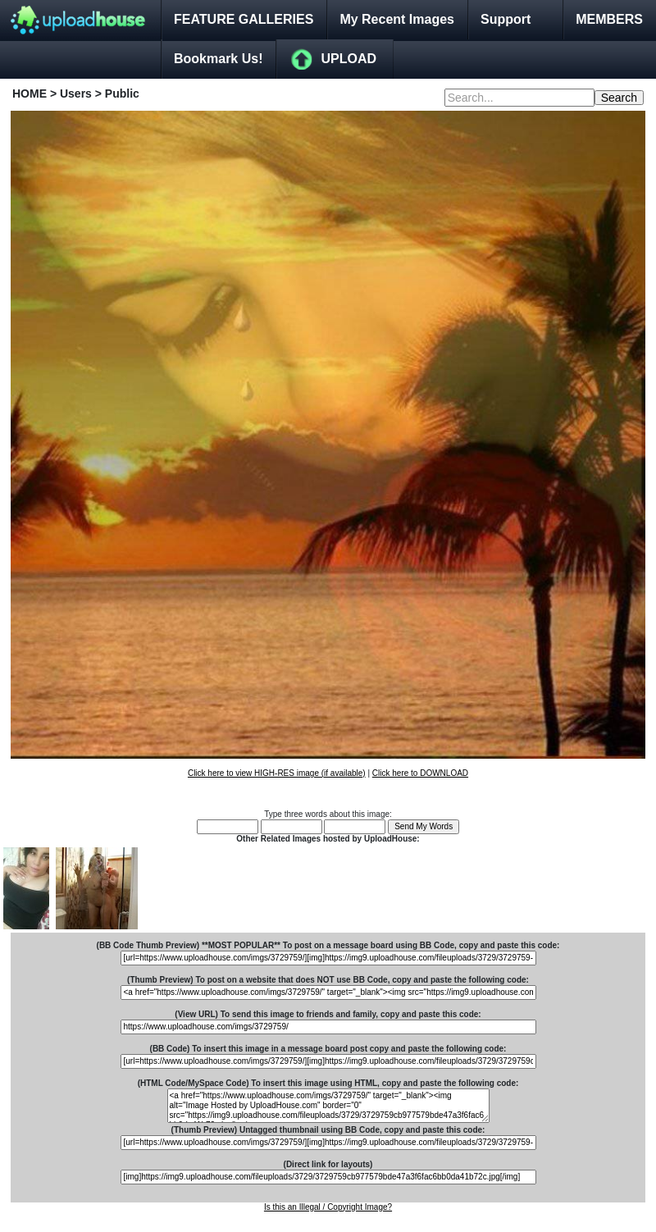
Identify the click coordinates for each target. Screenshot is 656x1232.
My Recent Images (396, 19)
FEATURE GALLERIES (243, 19)
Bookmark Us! (218, 59)
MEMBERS (609, 19)
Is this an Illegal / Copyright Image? (328, 1206)
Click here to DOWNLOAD (420, 773)
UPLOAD (348, 59)
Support (506, 19)
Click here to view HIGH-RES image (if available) (277, 773)
